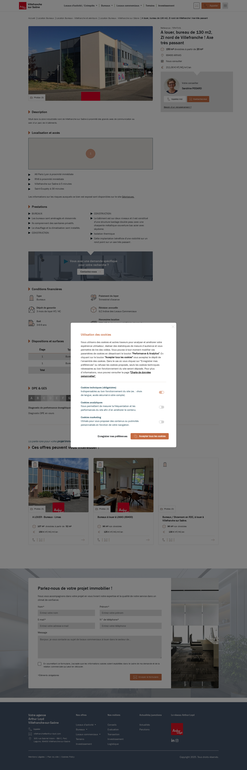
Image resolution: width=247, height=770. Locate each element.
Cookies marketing (91, 417)
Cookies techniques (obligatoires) (98, 387)
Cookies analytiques (91, 402)
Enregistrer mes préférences (112, 436)
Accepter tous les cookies (150, 436)
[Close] (173, 326)
